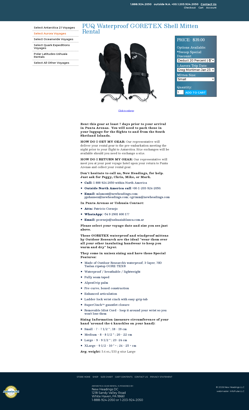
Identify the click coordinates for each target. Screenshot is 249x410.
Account (211, 7)
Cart (200, 7)
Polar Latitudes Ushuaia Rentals (50, 55)
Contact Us (208, 4)
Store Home (83, 377)
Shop (95, 377)
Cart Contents (123, 377)
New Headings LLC (234, 387)
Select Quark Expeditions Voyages (52, 46)
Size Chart (107, 377)
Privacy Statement (161, 377)
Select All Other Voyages (51, 62)
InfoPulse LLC (237, 391)
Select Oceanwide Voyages (53, 39)
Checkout (190, 7)
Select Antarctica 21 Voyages (54, 27)
